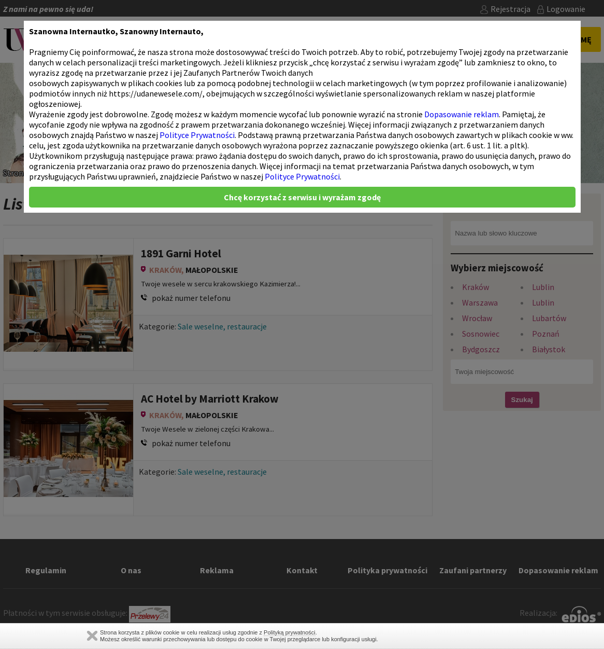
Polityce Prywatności (197, 135)
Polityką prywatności (289, 632)
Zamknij (92, 636)
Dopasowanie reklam (461, 114)
